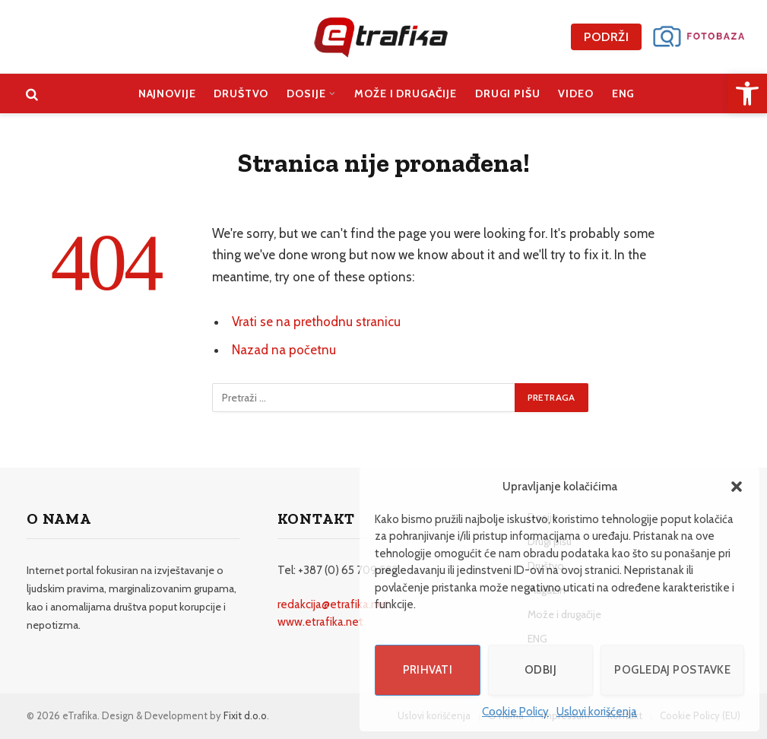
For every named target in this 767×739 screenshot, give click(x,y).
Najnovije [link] (167, 93)
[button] (736, 486)
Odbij (540, 670)
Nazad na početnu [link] (284, 349)
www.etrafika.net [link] (320, 622)
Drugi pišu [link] (507, 93)
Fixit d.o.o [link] (245, 715)
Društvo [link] (241, 93)
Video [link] (575, 93)
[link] (747, 93)
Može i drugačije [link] (405, 93)
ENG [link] (623, 93)
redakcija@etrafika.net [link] (332, 604)
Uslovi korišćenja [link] (596, 711)
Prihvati (428, 670)
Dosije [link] (306, 93)
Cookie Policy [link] (515, 711)
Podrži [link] (606, 37)
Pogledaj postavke (672, 670)
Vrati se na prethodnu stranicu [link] (316, 321)
